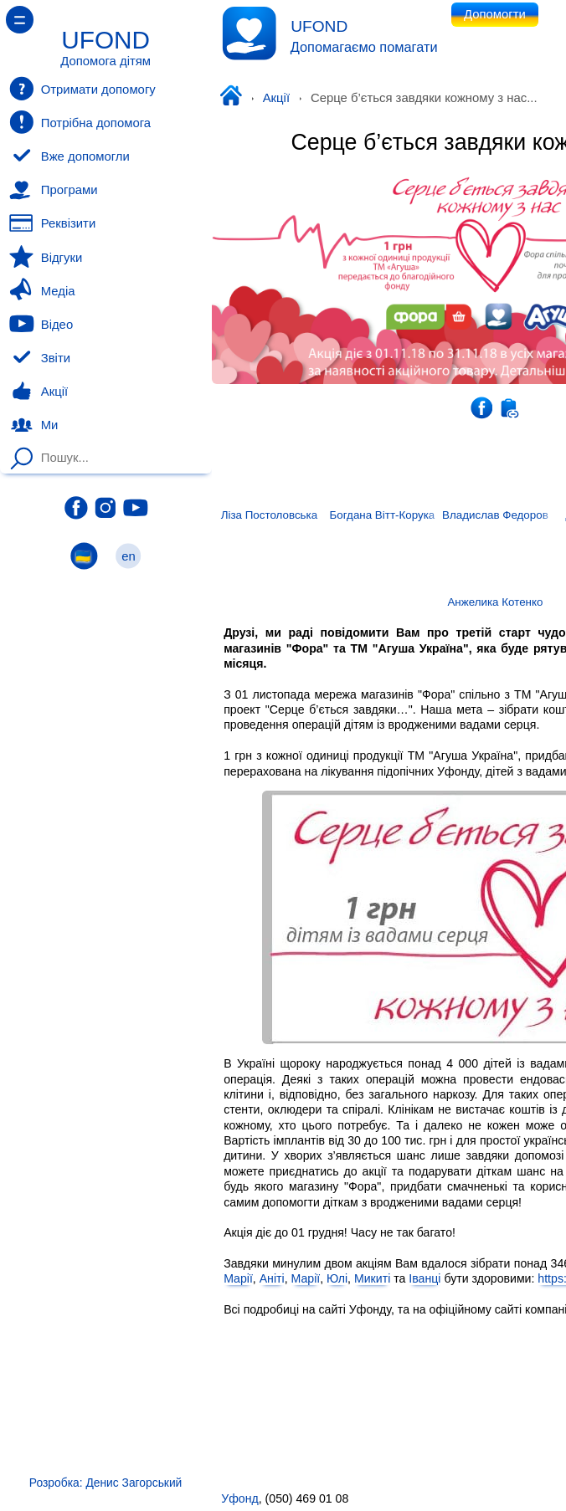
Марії (238, 1279)
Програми (53, 189)
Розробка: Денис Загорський (105, 1482)
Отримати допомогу (82, 88)
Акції (276, 98)
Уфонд (234, 97)
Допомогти (495, 14)
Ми (33, 425)
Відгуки (45, 256)
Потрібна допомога (80, 122)
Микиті (372, 1279)
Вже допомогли (69, 156)
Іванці (424, 1279)
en (129, 556)
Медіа (42, 290)
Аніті (272, 1279)
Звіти (39, 358)
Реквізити (52, 223)
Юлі (337, 1279)
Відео (41, 323)
